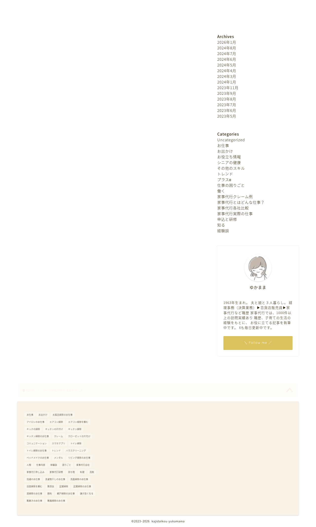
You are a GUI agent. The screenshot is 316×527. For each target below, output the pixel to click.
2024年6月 (226, 59)
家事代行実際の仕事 (56, 345)
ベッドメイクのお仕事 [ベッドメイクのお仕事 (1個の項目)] (38, 457)
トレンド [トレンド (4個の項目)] (56, 450)
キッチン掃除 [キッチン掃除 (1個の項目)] (74, 429)
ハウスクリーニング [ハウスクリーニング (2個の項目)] (76, 450)
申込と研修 (47, 352)
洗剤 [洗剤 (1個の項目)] (92, 472)
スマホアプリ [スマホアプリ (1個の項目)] (58, 443)
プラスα (44, 301)
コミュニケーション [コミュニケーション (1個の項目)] (37, 443)
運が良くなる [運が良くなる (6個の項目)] (86, 493)
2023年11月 (227, 87)
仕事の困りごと (51, 308)
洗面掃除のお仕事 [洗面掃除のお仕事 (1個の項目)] (79, 479)
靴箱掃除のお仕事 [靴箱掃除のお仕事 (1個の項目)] (56, 500)
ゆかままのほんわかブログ (158, 2)
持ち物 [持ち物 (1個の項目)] (71, 472)
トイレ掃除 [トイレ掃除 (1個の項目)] (75, 443)
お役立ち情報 (49, 272)
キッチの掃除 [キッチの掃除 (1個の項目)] (33, 429)
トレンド (45, 294)
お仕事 (43, 257)
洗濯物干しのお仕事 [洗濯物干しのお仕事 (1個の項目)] (55, 479)
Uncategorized (52, 250)
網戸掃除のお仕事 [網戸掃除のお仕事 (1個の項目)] (66, 493)
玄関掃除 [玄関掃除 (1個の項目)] (63, 486)
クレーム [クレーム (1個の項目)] (58, 436)
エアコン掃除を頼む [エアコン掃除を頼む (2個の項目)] (78, 422)
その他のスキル (51, 286)
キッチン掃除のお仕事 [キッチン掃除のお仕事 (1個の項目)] (38, 436)
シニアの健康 (49, 279)
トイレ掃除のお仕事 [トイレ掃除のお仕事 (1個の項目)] (37, 450)
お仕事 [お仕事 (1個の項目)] (30, 414)
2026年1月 (226, 42)
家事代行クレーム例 (56, 323)
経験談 (43, 367)
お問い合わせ (162, 21)
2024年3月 (226, 76)
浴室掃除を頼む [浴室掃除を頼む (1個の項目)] (34, 486)
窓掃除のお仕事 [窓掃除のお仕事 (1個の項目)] (34, 493)
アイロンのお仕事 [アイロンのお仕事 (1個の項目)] (35, 422)
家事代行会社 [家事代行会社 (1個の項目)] (83, 464)
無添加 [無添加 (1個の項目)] (50, 486)
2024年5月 (226, 65)
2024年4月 (226, 70)
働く (41, 315)
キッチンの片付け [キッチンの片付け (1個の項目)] (54, 429)
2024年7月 (226, 53)
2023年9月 (226, 93)
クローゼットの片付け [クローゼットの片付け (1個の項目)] (79, 436)
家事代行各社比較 (54, 337)
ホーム (98, 21)
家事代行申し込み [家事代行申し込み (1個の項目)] (35, 472)
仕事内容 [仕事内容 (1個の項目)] (40, 464)
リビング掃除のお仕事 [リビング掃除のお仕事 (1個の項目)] (79, 457)
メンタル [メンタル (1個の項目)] (58, 457)
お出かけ (45, 264)
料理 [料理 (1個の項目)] (82, 472)
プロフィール (128, 21)
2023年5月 (226, 116)
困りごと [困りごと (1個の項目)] (66, 464)
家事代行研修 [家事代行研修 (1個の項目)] (56, 472)
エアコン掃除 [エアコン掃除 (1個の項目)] (56, 422)
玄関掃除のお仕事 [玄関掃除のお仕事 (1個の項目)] (82, 486)
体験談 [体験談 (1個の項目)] (53, 464)
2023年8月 (226, 99)
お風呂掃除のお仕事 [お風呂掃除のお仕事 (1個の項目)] (63, 414)
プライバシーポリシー (204, 21)
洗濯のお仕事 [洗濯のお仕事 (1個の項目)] (33, 479)
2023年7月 (226, 104)
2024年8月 (226, 48)
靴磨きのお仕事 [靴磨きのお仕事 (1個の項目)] (34, 500)
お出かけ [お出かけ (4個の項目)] (43, 414)
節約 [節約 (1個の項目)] (49, 493)
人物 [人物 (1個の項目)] (29, 464)
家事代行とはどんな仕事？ (62, 330)
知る (41, 359)
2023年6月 (226, 110)
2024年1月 (226, 82)
